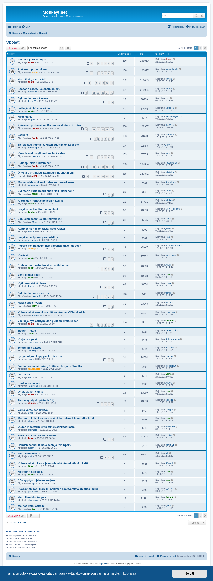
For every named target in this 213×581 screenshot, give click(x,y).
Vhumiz (31, 421)
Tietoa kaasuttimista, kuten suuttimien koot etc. (48, 144)
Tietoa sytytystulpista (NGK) (36, 400)
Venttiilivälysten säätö (32, 79)
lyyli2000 (32, 491)
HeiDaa (169, 356)
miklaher (32, 448)
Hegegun (170, 312)
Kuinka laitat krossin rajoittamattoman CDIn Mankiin (52, 312)
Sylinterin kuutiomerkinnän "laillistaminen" (46, 190)
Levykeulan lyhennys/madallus (38, 237)
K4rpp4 (169, 409)
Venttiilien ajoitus (29, 274)
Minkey (169, 200)
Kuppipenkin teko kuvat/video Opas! (41, 228)
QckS (168, 505)
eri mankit (24, 374)
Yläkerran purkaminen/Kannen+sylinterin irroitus (49, 125)
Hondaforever (35, 342)
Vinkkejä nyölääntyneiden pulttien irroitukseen (48, 321)
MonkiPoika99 (172, 209)
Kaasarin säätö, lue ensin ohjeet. (39, 88)
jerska (168, 190)
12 (98, 129)
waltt (30, 456)
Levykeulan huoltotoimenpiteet (38, 209)
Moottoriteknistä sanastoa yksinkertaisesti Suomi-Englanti (56, 418)
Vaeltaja (32, 248)
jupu (167, 144)
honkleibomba (172, 245)
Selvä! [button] (189, 573)
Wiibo (35, 72)
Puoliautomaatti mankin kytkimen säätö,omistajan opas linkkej (58, 488)
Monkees (36, 222)
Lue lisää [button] (129, 573)
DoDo (168, 218)
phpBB (104, 564)
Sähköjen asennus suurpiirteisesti (40, 218)
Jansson (32, 286)
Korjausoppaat (27, 339)
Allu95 (168, 383)
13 (103, 129)
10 (107, 83)
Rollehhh (169, 134)
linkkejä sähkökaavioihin (34, 108)
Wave (30, 466)
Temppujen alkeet (29, 347)
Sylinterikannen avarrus (33, 293)
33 (103, 92)
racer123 (169, 125)
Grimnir (169, 320)
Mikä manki (25, 116)
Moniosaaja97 (172, 116)
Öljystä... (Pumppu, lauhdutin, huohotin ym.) (46, 172)
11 (112, 83)
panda (168, 79)
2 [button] (200, 48)
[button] (205, 48)
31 (94, 92)
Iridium (168, 88)
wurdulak (32, 91)
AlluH (168, 264)
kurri (30, 111)
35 (112, 92)
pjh (166, 453)
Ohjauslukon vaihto (30, 391)
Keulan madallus (29, 383)
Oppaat (13, 42)
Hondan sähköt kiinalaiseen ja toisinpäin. (44, 445)
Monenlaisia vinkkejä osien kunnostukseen (46, 182)
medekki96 (170, 365)
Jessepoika (171, 162)
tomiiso (169, 293)
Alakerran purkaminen (32, 69)
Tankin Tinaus (27, 330)
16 (112, 167)
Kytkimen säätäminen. (32, 283)
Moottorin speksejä (30, 471)
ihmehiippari (34, 147)
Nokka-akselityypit (30, 302)
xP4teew (32, 240)
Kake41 (169, 400)
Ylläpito (32, 403)
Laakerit (23, 135)
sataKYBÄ (170, 330)
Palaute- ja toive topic (32, 59)
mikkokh (169, 172)
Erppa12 (32, 119)
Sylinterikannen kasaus (33, 98)
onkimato (32, 429)
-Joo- (168, 153)
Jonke (31, 62)
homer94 (36, 156)
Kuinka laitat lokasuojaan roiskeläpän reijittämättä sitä (53, 463)
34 (107, 92)
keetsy (168, 435)
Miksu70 (169, 108)
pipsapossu (33, 500)
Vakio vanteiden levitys (33, 409)
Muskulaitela (171, 69)
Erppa (168, 283)
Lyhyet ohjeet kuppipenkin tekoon (40, 356)
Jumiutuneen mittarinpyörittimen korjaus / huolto (50, 366)
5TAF (168, 302)
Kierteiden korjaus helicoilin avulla (40, 200)
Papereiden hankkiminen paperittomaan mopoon (49, 245)
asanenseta (34, 369)
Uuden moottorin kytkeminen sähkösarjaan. (46, 426)
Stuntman (37, 315)
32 (98, 92)
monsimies (170, 255)
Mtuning (32, 350)
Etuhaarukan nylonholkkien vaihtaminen (44, 265)
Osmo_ (31, 333)
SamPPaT (33, 386)
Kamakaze (33, 185)
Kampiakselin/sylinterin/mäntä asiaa (41, 153)
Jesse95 (32, 101)
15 (112, 129)
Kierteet (23, 255)
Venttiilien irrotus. (29, 453)
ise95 (30, 412)
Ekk (167, 98)
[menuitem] (26, 26)
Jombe (31, 212)
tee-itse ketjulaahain (31, 505)
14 (107, 129)
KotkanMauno (172, 339)
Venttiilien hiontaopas (32, 497)
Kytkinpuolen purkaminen (34, 163)
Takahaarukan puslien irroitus (37, 435)
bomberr (169, 347)
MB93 (35, 194)
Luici (167, 237)
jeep (30, 377)
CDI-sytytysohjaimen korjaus (36, 480)
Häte (30, 359)
